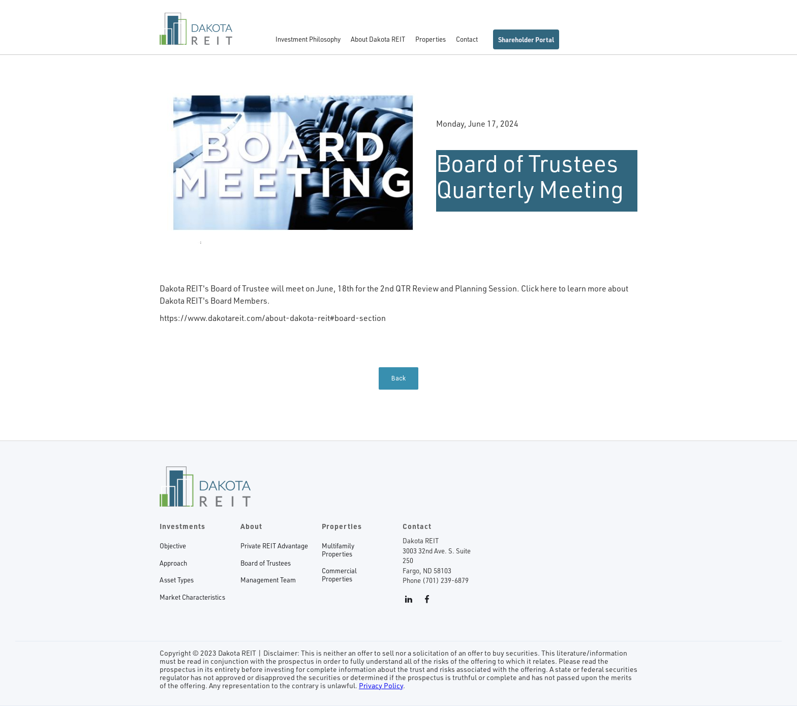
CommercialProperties (339, 575)
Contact (467, 39)
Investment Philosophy (308, 39)
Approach (173, 563)
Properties (430, 39)
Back (398, 378)
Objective (173, 546)
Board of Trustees (265, 563)
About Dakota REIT (378, 39)
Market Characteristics (192, 597)
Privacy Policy (381, 685)
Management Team (268, 580)
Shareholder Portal (526, 39)
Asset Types (177, 580)
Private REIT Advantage (274, 546)
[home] (196, 33)
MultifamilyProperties (338, 550)
